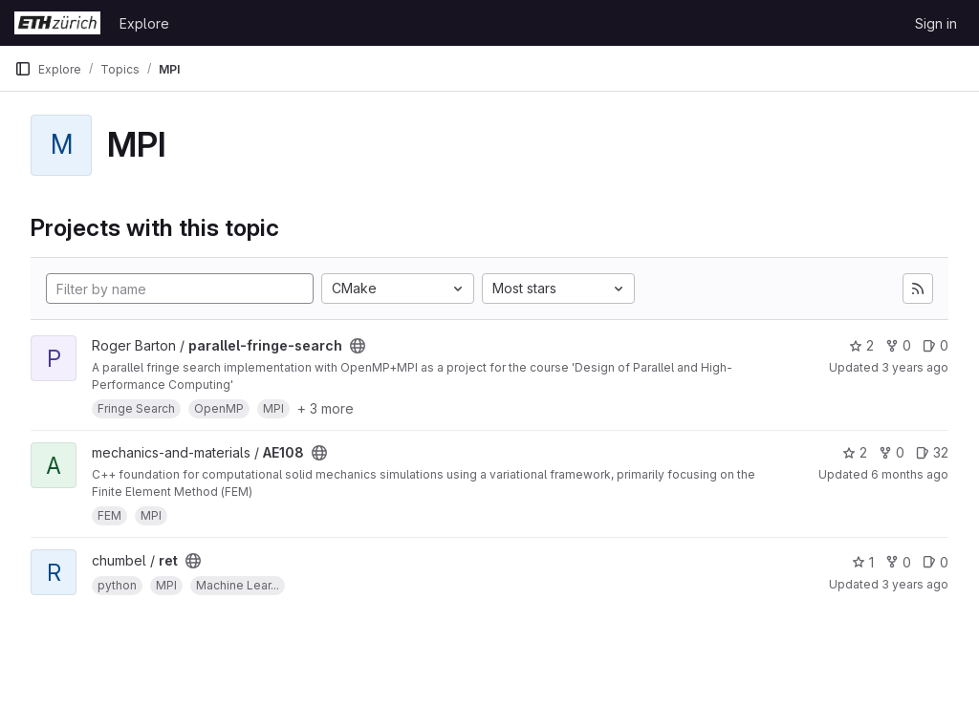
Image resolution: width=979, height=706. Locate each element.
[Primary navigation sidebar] (23, 68)
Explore (144, 23)
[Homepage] (57, 23)
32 (932, 452)
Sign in (936, 23)
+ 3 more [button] (325, 408)
